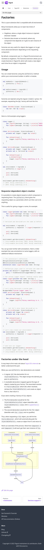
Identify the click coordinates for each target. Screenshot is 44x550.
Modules (4, 516)
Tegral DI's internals (32, 363)
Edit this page (7, 490)
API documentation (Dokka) (10, 519)
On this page (7, 13)
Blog (2, 529)
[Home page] (3, 8)
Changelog (5, 535)
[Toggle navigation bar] (2, 2)
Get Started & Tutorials (9, 513)
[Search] (41, 2)
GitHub (4, 532)
